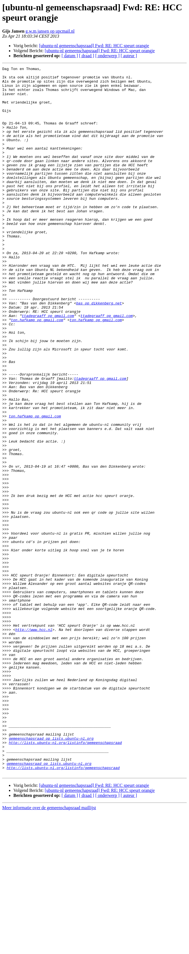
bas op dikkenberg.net (99, 350)
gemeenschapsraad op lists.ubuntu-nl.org (51, 873)
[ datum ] (70, 55)
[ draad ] (86, 55)
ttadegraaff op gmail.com (48, 365)
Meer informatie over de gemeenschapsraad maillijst (49, 949)
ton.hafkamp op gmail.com (37, 370)
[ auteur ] (129, 55)
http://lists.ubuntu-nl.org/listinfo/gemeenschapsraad (65, 878)
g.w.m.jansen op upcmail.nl (50, 31)
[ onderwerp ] (107, 55)
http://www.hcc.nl (33, 742)
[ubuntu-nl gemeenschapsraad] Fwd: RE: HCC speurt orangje (94, 45)
